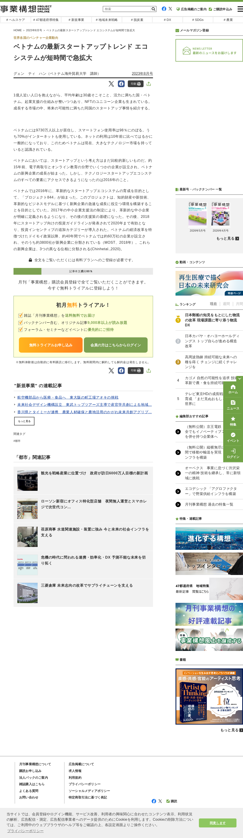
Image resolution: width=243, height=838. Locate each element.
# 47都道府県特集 (46, 20)
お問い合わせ (28, 797)
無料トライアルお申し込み (50, 345)
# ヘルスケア (15, 20)
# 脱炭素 (137, 20)
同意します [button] (218, 823)
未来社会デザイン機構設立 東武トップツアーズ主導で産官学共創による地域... (84, 405)
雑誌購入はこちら (32, 784)
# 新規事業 (76, 20)
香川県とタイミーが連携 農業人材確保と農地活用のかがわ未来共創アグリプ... (84, 412)
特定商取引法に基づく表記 (88, 797)
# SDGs (197, 20)
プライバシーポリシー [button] (25, 831)
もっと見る (24, 421)
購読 (171, 801)
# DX (167, 20)
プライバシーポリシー (85, 784)
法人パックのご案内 (33, 777)
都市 (17, 440)
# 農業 (228, 20)
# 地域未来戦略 (107, 20)
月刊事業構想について (35, 764)
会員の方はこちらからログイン (115, 345)
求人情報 (75, 770)
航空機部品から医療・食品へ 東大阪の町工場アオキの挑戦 (67, 397)
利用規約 (75, 777)
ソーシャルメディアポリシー (89, 790)
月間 (239, 304)
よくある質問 (28, 790)
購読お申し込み (30, 770)
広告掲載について (81, 764)
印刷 (136, 84)
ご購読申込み (220, 9)
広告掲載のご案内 (192, 9)
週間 (226, 304)
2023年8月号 (142, 73)
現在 (213, 304)
